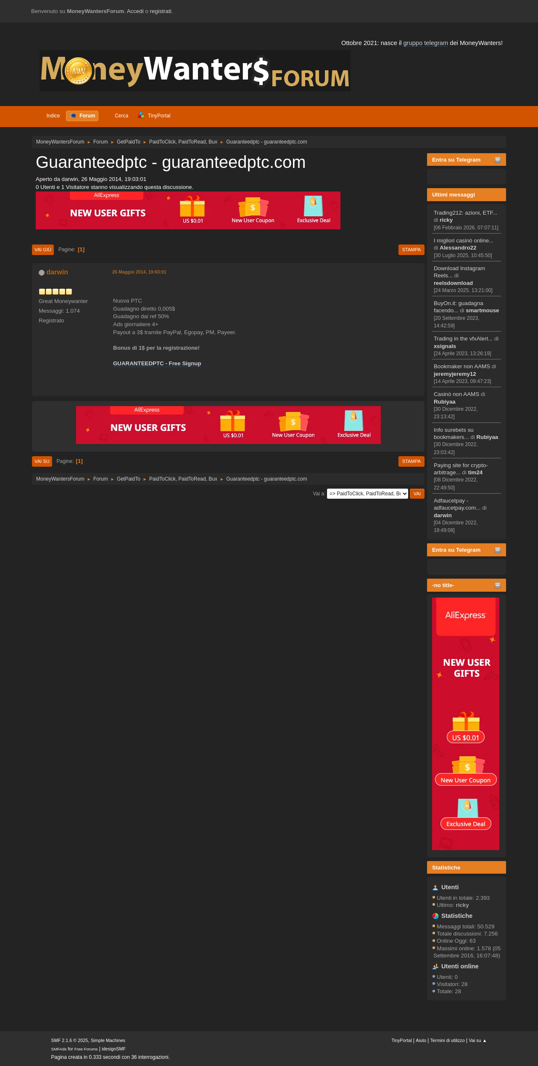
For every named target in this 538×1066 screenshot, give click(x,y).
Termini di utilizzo (447, 1040)
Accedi (135, 11)
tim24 (475, 472)
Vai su (42, 461)
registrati (160, 11)
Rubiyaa (445, 402)
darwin (443, 515)
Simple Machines (108, 1040)
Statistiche (446, 867)
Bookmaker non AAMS (462, 366)
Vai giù (42, 249)
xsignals (445, 346)
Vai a (318, 493)
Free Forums (86, 1049)
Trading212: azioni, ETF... (465, 213)
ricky (446, 220)
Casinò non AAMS (456, 394)
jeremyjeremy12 (455, 374)
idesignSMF (114, 1048)
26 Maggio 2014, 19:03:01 (139, 271)
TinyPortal (401, 1040)
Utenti (450, 887)
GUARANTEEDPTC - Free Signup (157, 363)
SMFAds (59, 1049)
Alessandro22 (458, 248)
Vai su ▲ (478, 1040)
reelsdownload (453, 283)
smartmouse (482, 310)
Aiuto (421, 1040)
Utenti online (460, 966)
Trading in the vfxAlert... (463, 338)
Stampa (411, 249)
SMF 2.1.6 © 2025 (69, 1040)
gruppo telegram (425, 43)
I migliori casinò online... (463, 240)
